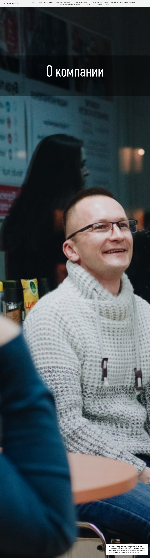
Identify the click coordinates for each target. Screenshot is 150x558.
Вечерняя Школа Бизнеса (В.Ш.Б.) (123, 2)
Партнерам (98, 4)
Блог (107, 4)
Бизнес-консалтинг (80, 2)
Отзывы (87, 4)
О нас (32, 2)
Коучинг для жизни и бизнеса (70, 4)
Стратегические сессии (99, 2)
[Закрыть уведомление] (146, 546)
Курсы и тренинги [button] (62, 2)
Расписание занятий (45, 2)
